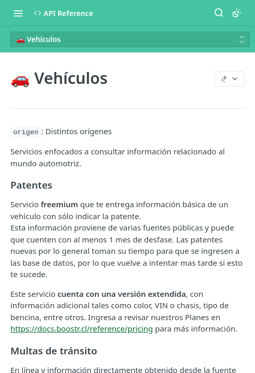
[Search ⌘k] (218, 13)
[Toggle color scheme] (237, 13)
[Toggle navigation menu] (18, 13)
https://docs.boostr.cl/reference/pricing (81, 328)
